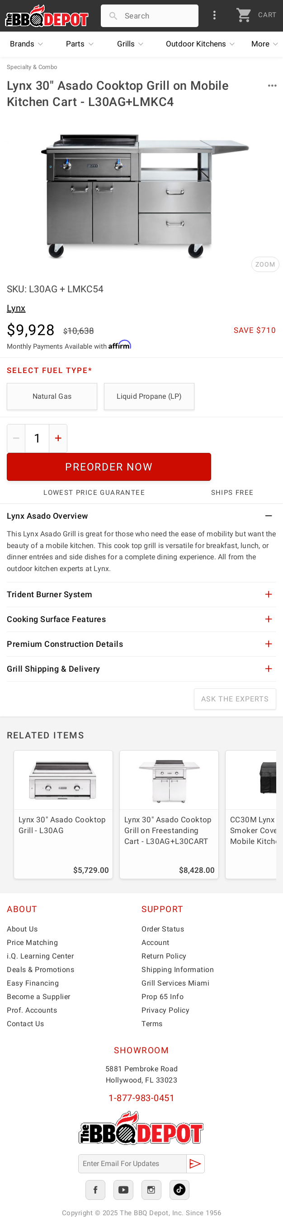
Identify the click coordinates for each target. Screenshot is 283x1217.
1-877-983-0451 (141, 1070)
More (267, 44)
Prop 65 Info (163, 968)
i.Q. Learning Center (40, 928)
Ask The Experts (235, 671)
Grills (132, 44)
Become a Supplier (39, 968)
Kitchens (203, 44)
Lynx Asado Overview (47, 488)
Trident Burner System (50, 566)
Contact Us (25, 995)
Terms (152, 995)
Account (156, 914)
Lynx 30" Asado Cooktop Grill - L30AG (62, 797)
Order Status (163, 901)
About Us (22, 901)
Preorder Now (175, 438)
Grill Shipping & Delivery (53, 640)
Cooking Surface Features (56, 591)
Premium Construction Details (65, 616)
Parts (82, 44)
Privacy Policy (165, 982)
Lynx (16, 308)
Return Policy (164, 928)
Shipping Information (178, 941)
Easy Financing (33, 955)
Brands (29, 44)
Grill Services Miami (175, 955)
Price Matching (32, 914)
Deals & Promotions (40, 941)
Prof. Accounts (32, 982)
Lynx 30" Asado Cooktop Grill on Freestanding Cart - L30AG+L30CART (168, 802)
